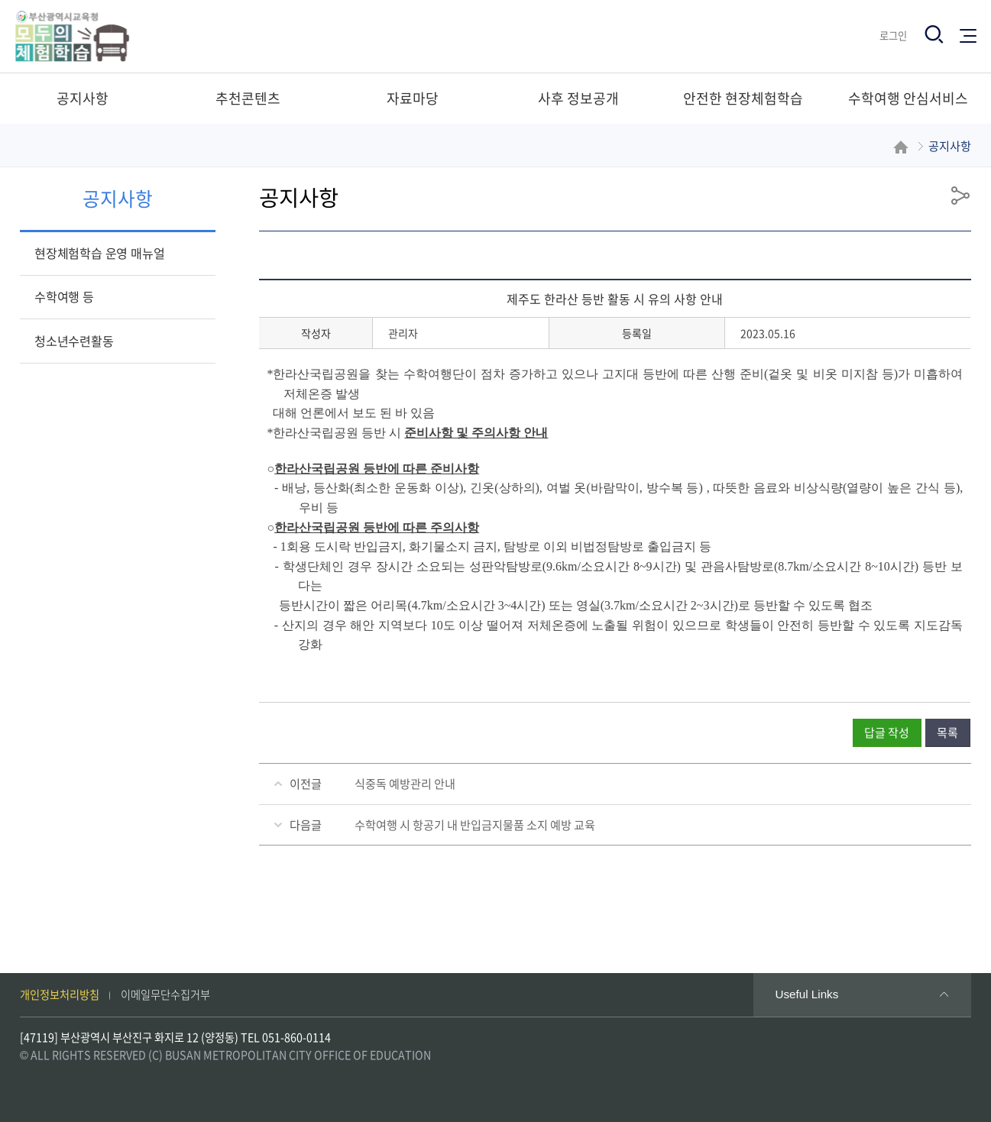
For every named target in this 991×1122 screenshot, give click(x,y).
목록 (947, 732)
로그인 (893, 35)
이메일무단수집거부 (165, 994)
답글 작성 (886, 732)
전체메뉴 (968, 35)
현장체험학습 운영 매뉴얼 (99, 253)
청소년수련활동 (74, 340)
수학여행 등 (64, 296)
